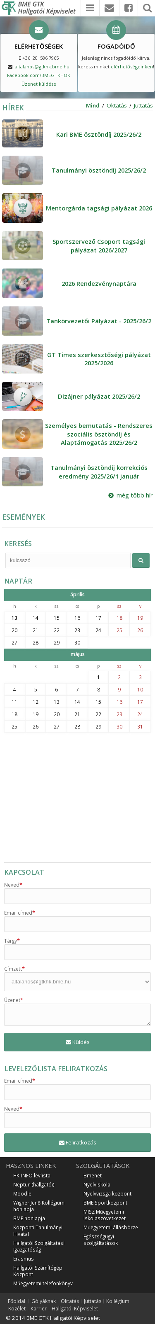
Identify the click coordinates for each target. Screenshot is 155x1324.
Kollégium (117, 1301)
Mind (93, 105)
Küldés (78, 1042)
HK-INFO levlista (31, 1175)
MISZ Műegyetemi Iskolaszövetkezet (104, 1214)
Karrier (39, 1309)
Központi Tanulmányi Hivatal (37, 1230)
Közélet (17, 1309)
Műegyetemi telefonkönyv (43, 1283)
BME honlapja (29, 1218)
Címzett (14, 968)
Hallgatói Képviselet (75, 1309)
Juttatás (143, 105)
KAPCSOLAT (24, 872)
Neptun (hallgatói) (34, 1184)
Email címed (19, 912)
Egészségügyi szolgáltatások (100, 1239)
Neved (13, 884)
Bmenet (92, 1175)
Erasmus (23, 1258)
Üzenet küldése (38, 84)
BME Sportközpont (105, 1202)
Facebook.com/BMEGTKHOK (38, 75)
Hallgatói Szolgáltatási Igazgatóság (38, 1246)
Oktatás (117, 105)
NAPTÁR (18, 581)
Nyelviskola (96, 1184)
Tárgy (12, 940)
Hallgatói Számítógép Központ (37, 1270)
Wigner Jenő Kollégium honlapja (38, 1205)
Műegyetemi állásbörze (110, 1227)
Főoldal (16, 1301)
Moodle (22, 1193)
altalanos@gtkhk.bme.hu (42, 66)
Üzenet (13, 1000)
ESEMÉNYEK (23, 517)
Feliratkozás (77, 1142)
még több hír (130, 495)
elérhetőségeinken (132, 66)
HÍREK (13, 107)
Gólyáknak (43, 1301)
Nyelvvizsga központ (107, 1193)
